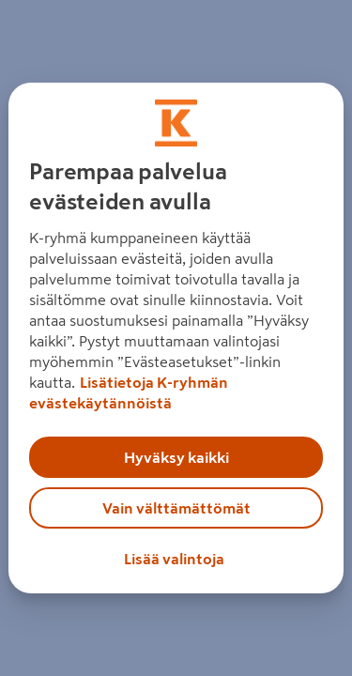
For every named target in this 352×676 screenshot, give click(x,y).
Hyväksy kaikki (176, 457)
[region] (175, 338)
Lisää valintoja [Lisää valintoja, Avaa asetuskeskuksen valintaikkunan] (174, 558)
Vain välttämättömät (176, 507)
